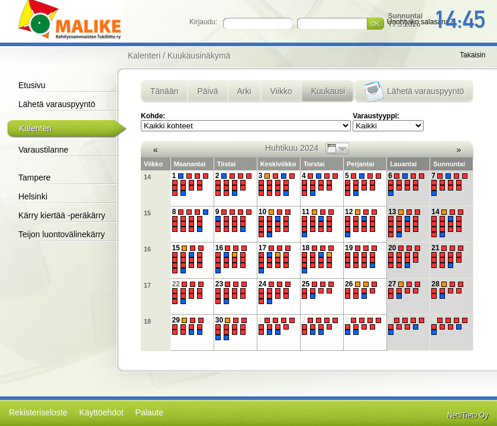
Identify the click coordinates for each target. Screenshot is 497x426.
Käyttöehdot (101, 412)
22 (189, 292)
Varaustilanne (43, 149)
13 (405, 222)
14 (147, 176)
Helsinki (32, 196)
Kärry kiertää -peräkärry (61, 215)
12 (362, 222)
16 (147, 249)
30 (232, 328)
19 (362, 256)
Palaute (149, 412)
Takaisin (472, 55)
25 (319, 290)
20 (405, 256)
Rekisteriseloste (38, 412)
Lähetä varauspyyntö (56, 104)
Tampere (34, 177)
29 (189, 326)
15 (147, 213)
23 (232, 292)
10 (276, 222)
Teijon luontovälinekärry (61, 234)
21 (448, 256)
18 (319, 258)
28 (448, 290)
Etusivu (32, 85)
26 (362, 290)
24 (276, 292)
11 (319, 222)
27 (405, 290)
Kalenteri (35, 128)
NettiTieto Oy (468, 415)
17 (276, 258)
